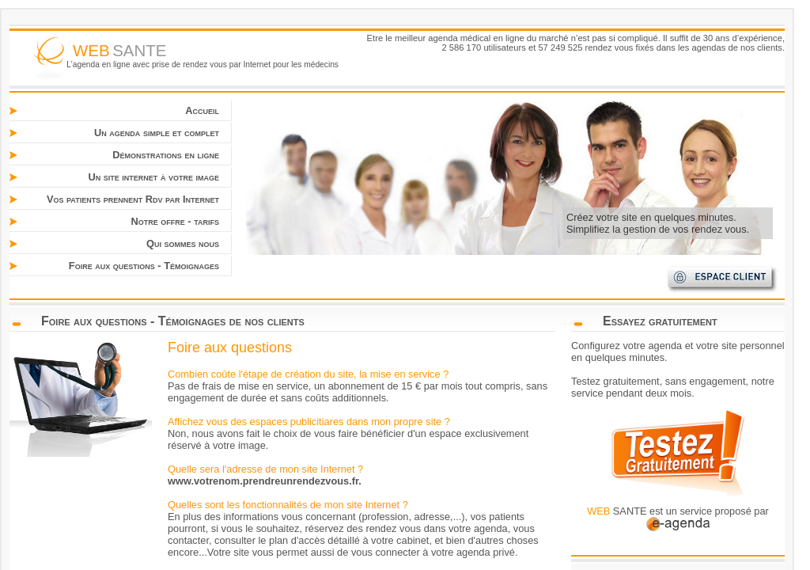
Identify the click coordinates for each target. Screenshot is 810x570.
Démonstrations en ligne (165, 155)
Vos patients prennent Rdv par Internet (133, 199)
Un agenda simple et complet (156, 133)
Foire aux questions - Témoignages (144, 266)
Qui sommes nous (182, 243)
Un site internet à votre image (153, 177)
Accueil (202, 110)
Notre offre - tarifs (175, 221)
